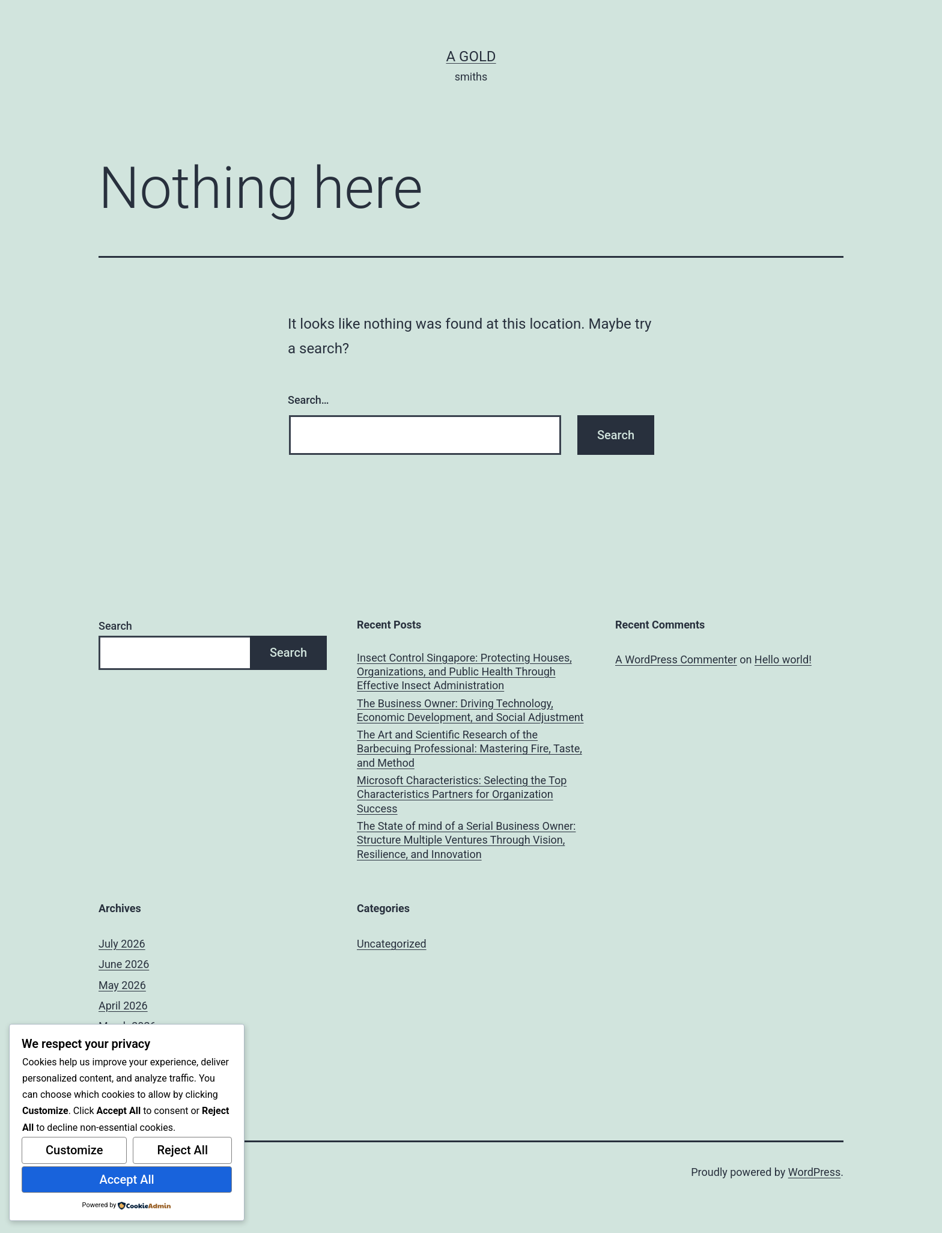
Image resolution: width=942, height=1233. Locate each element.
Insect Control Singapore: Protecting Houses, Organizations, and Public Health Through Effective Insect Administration (464, 671)
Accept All (126, 1179)
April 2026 (123, 1005)
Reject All (182, 1150)
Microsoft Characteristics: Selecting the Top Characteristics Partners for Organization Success (462, 794)
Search (115, 626)
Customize (74, 1150)
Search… (308, 400)
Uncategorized (392, 943)
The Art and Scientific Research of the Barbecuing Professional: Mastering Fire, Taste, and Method (469, 748)
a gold (471, 56)
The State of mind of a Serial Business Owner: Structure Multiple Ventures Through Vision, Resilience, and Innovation (466, 840)
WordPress (814, 1172)
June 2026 (124, 964)
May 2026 (122, 985)
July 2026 (122, 943)
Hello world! (783, 659)
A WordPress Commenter (676, 659)
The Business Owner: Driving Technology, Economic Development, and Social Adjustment (470, 710)
